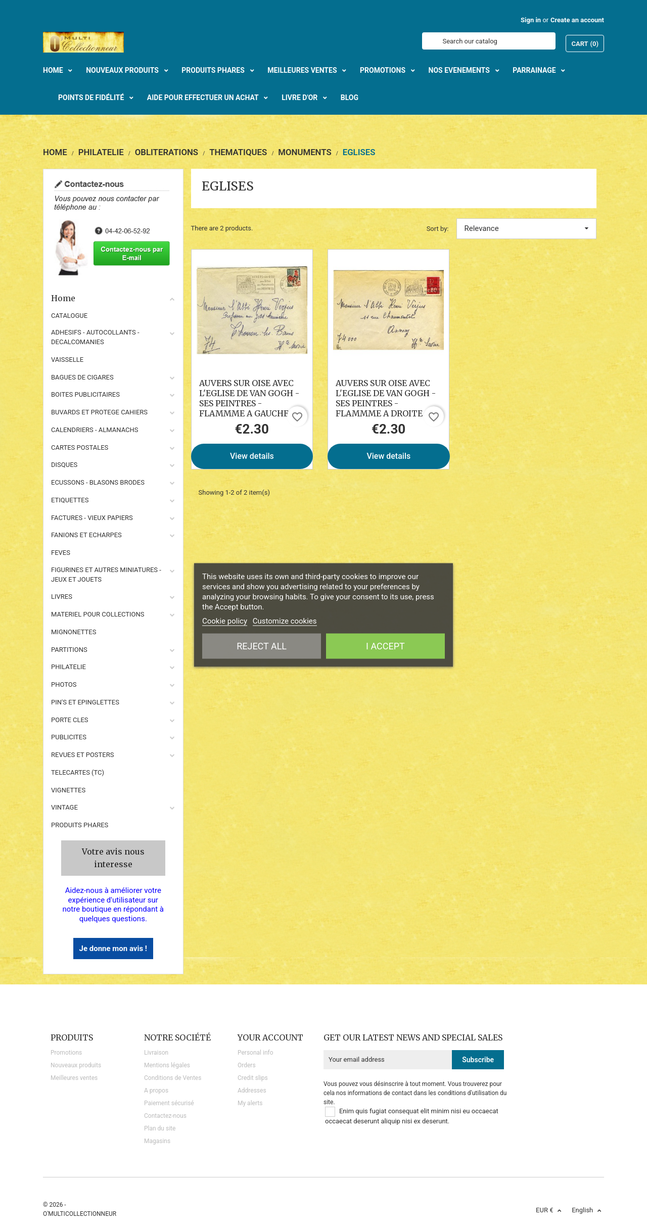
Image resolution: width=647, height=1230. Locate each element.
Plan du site (159, 1128)
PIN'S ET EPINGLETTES (85, 702)
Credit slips (253, 1077)
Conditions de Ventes (172, 1077)
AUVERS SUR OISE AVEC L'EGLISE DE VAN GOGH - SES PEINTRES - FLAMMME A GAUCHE (249, 398)
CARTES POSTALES (79, 447)
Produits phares (79, 825)
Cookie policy (224, 621)
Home (113, 298)
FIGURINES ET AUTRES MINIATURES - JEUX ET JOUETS (106, 574)
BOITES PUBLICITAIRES (85, 394)
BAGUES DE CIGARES (82, 377)
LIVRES (61, 596)
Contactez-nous (165, 1115)
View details (252, 456)
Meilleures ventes (74, 1077)
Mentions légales (167, 1065)
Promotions (66, 1052)
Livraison (156, 1052)
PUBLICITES (68, 737)
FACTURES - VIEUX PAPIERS (92, 518)
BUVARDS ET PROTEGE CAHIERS (99, 412)
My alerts (250, 1103)
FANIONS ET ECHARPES (86, 535)
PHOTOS (64, 684)
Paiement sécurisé (169, 1103)
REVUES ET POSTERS (82, 755)
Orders (247, 1065)
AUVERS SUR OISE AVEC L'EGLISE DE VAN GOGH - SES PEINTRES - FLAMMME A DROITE (386, 398)
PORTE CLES (69, 720)
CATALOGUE (69, 315)
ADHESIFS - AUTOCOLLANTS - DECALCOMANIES (95, 337)
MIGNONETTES (73, 632)
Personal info (255, 1052)
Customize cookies (285, 621)
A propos (156, 1090)
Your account (270, 1037)
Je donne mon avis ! (113, 948)
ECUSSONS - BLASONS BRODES (98, 482)
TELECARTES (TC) (77, 772)
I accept (385, 646)
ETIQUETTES (69, 500)
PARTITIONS (69, 649)
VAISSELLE (67, 359)
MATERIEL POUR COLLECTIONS (98, 614)
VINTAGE (64, 807)
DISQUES (64, 464)
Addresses (252, 1090)
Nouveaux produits (76, 1065)
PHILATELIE (68, 667)
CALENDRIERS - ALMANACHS (94, 430)
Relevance (527, 228)
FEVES (60, 552)
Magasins (157, 1141)
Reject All (262, 646)
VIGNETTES (68, 790)
